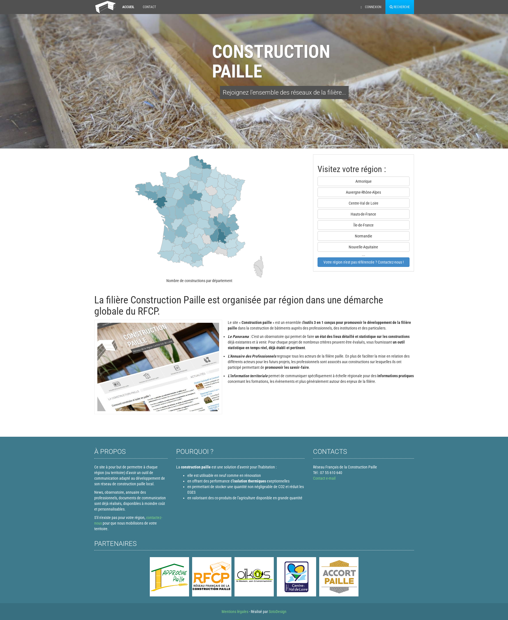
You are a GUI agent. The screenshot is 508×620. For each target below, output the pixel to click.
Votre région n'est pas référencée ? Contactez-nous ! (363, 262)
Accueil (128, 7)
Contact (149, 7)
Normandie (363, 236)
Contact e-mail (324, 478)
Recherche (400, 7)
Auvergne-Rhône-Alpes (363, 192)
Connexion (371, 7)
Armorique (363, 181)
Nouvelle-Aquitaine (363, 247)
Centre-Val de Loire (363, 203)
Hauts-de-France (363, 214)
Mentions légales (235, 611)
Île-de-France (363, 225)
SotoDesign (277, 611)
